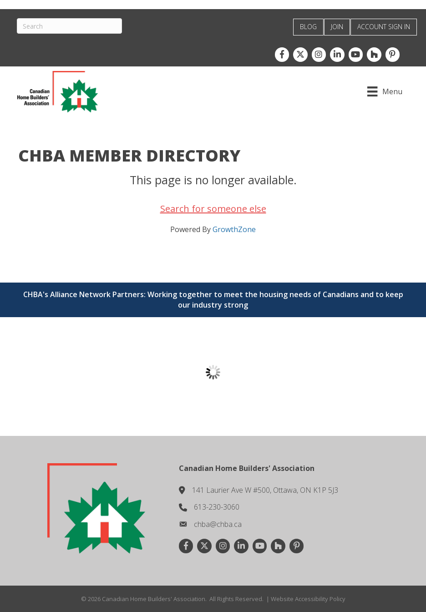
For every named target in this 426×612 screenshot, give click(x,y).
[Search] (70, 26)
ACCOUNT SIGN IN (383, 26)
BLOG (308, 26)
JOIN (337, 26)
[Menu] (384, 91)
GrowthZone (234, 229)
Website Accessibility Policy (308, 598)
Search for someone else (213, 208)
